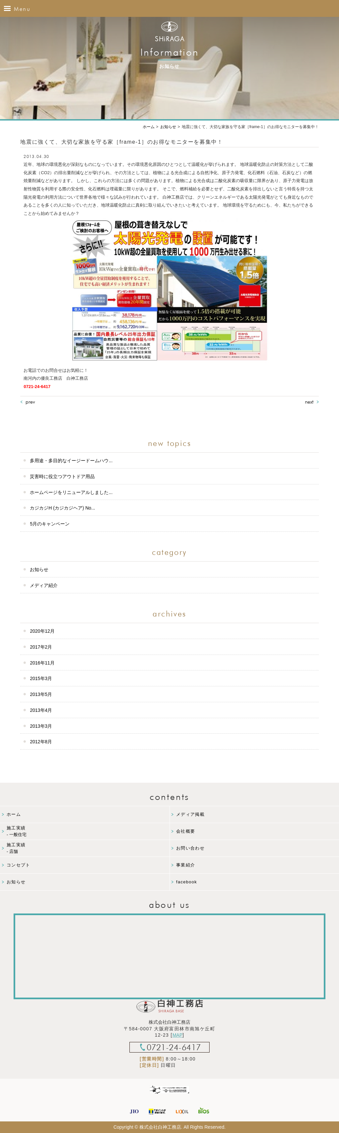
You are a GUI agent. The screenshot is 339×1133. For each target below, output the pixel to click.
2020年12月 (42, 631)
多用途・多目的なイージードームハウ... (71, 460)
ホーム (14, 814)
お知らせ (39, 569)
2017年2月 (41, 647)
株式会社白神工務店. (160, 1127)
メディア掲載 (190, 814)
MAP (177, 1035)
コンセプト (18, 864)
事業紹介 (185, 864)
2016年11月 (42, 662)
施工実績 (88, 831)
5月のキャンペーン (50, 523)
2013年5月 (41, 694)
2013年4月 (41, 710)
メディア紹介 (44, 585)
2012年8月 (41, 741)
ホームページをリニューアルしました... (71, 492)
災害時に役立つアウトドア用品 (62, 476)
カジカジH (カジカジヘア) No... (62, 508)
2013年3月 (41, 726)
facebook (186, 881)
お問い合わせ (190, 848)
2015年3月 (41, 678)
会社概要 (185, 831)
